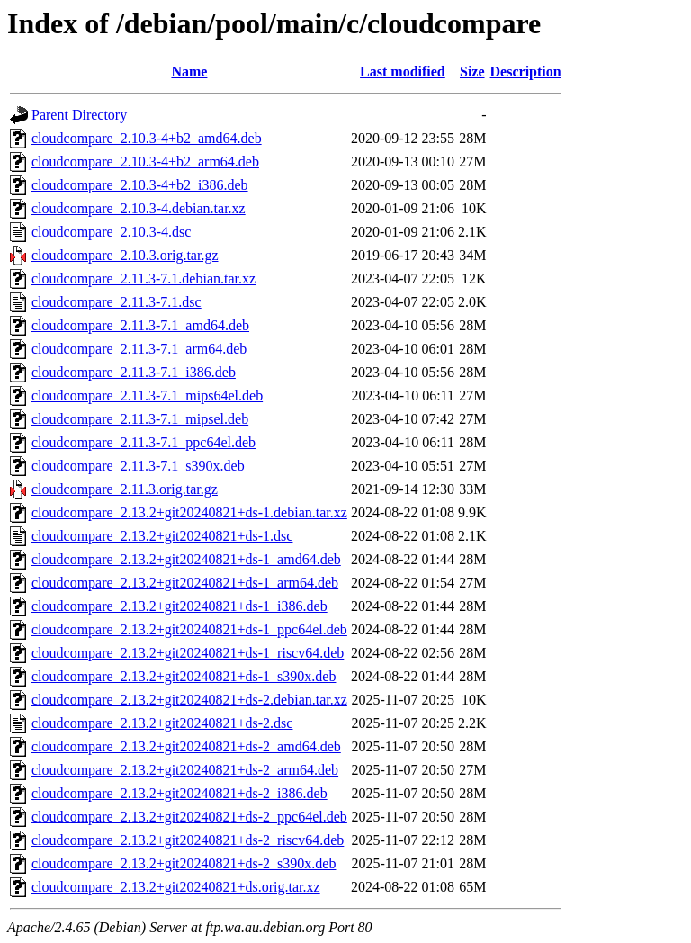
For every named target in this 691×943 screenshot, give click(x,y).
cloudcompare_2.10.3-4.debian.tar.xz (138, 208)
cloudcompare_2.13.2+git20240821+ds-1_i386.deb (179, 606)
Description (525, 71)
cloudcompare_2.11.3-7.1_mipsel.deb (139, 419)
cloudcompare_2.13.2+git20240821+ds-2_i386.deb (179, 793)
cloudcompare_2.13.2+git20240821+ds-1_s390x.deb (183, 676)
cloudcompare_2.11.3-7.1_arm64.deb (139, 348)
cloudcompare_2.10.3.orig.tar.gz (125, 255)
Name (189, 71)
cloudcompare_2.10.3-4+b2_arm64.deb (145, 161)
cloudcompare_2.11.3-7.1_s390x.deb (138, 465)
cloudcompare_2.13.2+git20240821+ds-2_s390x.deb (183, 863)
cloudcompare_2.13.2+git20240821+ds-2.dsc (161, 723)
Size (472, 71)
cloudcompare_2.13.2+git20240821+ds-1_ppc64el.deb (189, 629)
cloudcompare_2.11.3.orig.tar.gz (124, 489)
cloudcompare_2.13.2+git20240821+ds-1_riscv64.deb (187, 652)
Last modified (402, 71)
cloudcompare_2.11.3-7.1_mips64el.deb (147, 395)
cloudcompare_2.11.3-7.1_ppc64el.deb (143, 442)
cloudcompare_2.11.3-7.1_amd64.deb (140, 325)
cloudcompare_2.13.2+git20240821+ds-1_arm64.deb (184, 582)
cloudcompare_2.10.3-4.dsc (111, 231)
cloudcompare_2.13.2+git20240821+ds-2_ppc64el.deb (189, 816)
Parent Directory (79, 114)
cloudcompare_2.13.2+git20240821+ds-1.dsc (161, 535)
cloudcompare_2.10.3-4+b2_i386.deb (139, 185)
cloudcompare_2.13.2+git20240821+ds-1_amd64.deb (186, 559)
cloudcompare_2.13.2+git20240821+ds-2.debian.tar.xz (189, 699)
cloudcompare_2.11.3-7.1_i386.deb (133, 372)
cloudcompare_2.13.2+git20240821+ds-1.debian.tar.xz (189, 512)
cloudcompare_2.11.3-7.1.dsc (116, 302)
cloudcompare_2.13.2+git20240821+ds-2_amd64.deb (186, 746)
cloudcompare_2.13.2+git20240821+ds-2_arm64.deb (184, 769)
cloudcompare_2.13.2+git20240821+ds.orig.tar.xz (175, 886)
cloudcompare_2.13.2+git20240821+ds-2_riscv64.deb (187, 840)
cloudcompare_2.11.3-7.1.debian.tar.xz (143, 278)
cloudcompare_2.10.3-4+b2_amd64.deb (146, 138)
